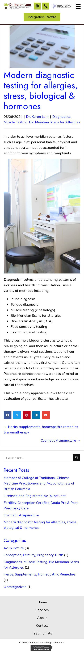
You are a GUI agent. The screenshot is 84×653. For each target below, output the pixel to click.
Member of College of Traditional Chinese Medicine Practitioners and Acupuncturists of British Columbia (39, 483)
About (42, 617)
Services (42, 610)
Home (42, 602)
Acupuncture (14, 548)
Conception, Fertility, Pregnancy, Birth (33, 555)
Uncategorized (15, 586)
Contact (42, 625)
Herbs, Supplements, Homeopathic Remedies (39, 574)
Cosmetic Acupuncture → (60, 440)
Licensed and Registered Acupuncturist (35, 496)
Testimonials (42, 633)
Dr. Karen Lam (37, 116)
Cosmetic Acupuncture (21, 515)
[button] (37, 6)
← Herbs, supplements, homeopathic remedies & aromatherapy (41, 429)
